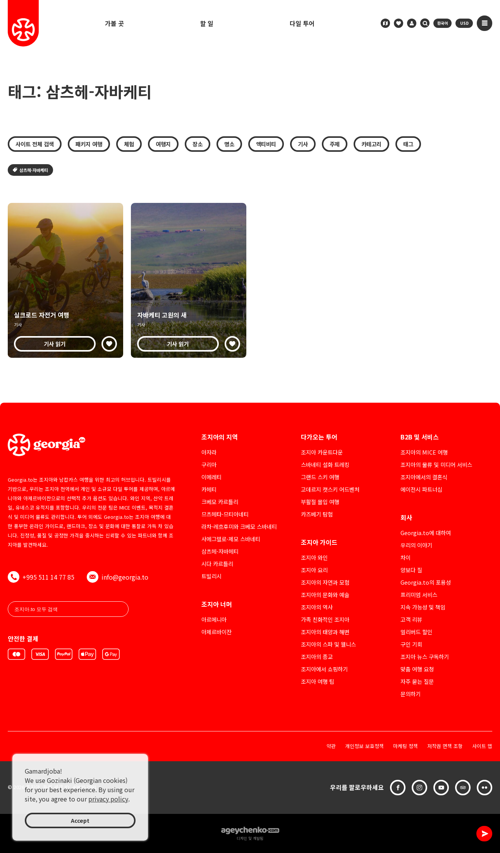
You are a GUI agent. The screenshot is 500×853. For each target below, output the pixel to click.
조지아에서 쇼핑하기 (324, 669)
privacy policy (108, 798)
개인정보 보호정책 (364, 746)
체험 (129, 144)
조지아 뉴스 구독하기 (424, 656)
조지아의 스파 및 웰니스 (328, 644)
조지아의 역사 (317, 607)
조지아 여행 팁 (317, 681)
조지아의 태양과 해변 (325, 632)
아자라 (208, 452)
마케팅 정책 (405, 746)
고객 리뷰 (411, 619)
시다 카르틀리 (217, 564)
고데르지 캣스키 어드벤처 (330, 489)
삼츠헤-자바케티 (30, 170)
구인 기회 (411, 644)
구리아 (208, 464)
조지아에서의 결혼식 (423, 477)
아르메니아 (214, 619)
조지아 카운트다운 (322, 452)
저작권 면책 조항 (445, 746)
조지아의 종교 (317, 656)
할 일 (206, 23)
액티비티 (266, 144)
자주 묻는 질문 (417, 681)
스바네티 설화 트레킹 (325, 464)
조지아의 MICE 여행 (424, 452)
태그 (408, 144)
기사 (303, 144)
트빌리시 (211, 576)
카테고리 (371, 144)
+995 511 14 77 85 (41, 577)
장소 (197, 144)
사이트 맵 (482, 746)
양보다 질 (411, 570)
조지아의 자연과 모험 (325, 582)
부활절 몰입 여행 (320, 502)
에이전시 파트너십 (421, 489)
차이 (405, 557)
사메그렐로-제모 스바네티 (230, 539)
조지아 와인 (314, 557)
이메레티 (211, 477)
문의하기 (410, 694)
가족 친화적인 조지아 (325, 619)
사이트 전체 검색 (34, 144)
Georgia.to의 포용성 (425, 582)
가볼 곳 (114, 23)
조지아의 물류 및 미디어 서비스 (436, 464)
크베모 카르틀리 (219, 502)
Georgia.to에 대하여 (425, 533)
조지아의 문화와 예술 (325, 594)
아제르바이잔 (216, 632)
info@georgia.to (117, 577)
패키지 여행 (89, 144)
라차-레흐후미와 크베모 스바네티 (239, 526)
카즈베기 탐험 (317, 514)
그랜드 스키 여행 (320, 477)
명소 (229, 144)
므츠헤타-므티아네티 (225, 514)
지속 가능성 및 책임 (422, 607)
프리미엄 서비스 (418, 594)
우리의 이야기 (416, 545)
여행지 (163, 144)
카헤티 (208, 489)
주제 (335, 144)
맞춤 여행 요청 (417, 669)
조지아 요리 (314, 570)
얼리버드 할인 (416, 632)
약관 (331, 746)
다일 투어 (302, 23)
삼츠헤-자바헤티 (220, 551)
